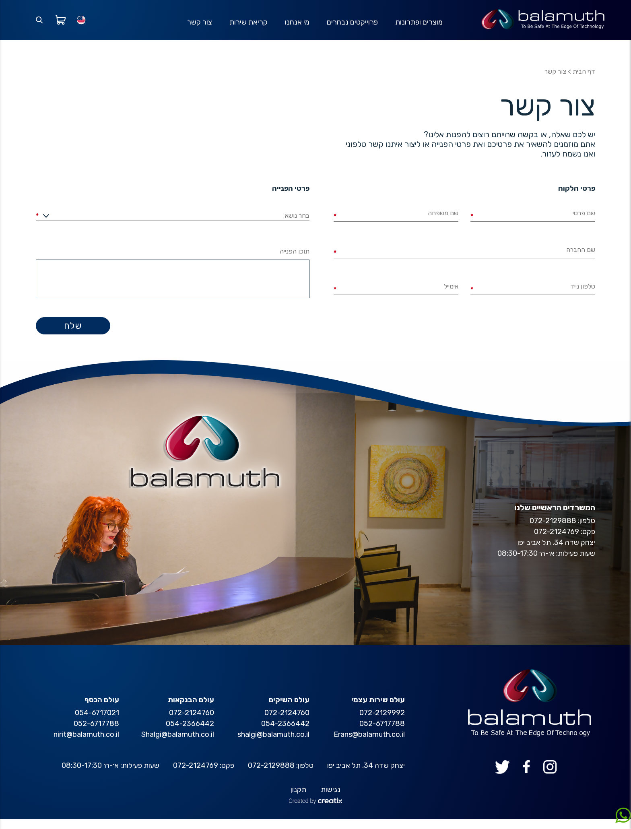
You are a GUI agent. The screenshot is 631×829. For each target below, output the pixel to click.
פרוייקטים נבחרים (351, 27)
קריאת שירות (247, 27)
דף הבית (584, 81)
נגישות (330, 799)
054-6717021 (97, 722)
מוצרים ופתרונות (418, 27)
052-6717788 (382, 733)
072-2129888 (271, 775)
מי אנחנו (296, 27)
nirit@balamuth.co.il (86, 744)
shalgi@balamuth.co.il (273, 744)
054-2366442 (285, 733)
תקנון (298, 799)
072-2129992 (382, 722)
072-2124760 (286, 722)
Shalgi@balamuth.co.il (177, 744)
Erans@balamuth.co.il (369, 744)
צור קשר (197, 27)
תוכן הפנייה (294, 261)
